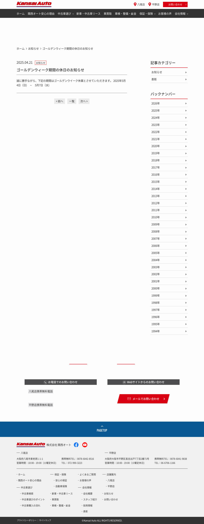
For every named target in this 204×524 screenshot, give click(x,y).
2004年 (155, 260)
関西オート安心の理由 (41, 14)
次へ (83, 101)
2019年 (155, 153)
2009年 (155, 224)
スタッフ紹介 (90, 499)
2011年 (155, 210)
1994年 (155, 331)
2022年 (155, 132)
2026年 (155, 103)
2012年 (155, 203)
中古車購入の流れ (31, 505)
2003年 (155, 267)
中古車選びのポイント (33, 499)
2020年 (155, 146)
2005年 (155, 253)
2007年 (155, 239)
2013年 (155, 196)
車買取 (108, 14)
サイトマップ (45, 520)
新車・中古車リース (88, 14)
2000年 (155, 288)
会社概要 (87, 493)
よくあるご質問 (88, 474)
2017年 (155, 167)
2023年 (155, 125)
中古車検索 (27, 493)
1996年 (155, 317)
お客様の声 (165, 14)
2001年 (155, 281)
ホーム (21, 14)
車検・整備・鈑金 (125, 14)
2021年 (155, 139)
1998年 (155, 303)
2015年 (155, 182)
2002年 (155, 274)
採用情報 (87, 505)
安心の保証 (61, 480)
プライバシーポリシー (27, 520)
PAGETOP (102, 430)
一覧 (71, 101)
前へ (60, 101)
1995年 (155, 324)
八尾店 (141, 4)
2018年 (155, 160)
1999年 (155, 295)
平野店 (155, 4)
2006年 (155, 246)
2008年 (155, 231)
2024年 (155, 118)
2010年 (155, 217)
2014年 (155, 189)
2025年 (155, 110)
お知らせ (33, 48)
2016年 (155, 174)
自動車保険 (61, 486)
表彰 (154, 79)
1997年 (155, 310)
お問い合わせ (175, 4)
